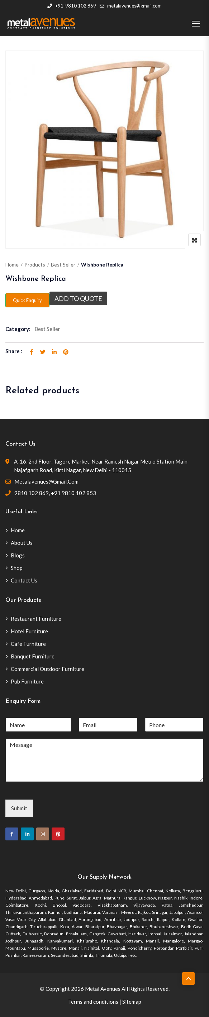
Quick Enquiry (27, 300)
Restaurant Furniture (36, 618)
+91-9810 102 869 (71, 6)
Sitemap (131, 1001)
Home (12, 265)
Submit (19, 808)
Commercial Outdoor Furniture (47, 669)
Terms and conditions (93, 1001)
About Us (22, 542)
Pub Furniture (27, 681)
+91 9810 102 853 (73, 493)
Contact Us (24, 580)
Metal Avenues (102, 988)
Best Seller (63, 265)
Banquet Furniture (32, 656)
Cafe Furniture (28, 644)
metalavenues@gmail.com (131, 6)
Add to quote (78, 298)
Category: (17, 329)
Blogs (18, 555)
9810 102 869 (31, 493)
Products (34, 265)
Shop (17, 568)
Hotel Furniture (29, 631)
